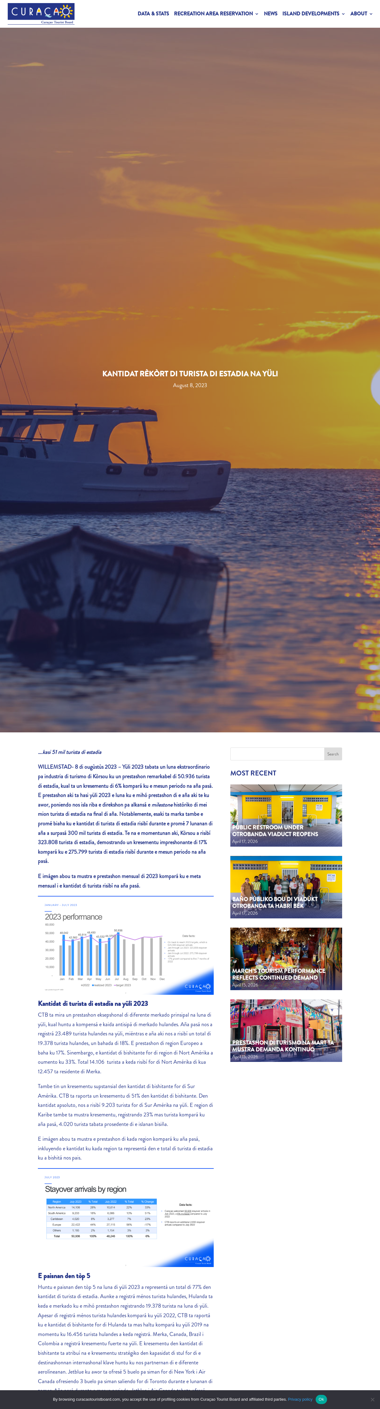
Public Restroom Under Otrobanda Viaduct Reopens (275, 831)
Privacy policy (300, 1399)
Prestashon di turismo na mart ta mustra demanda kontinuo (283, 1046)
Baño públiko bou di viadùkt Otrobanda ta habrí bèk (274, 902)
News (270, 13)
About (358, 13)
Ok (321, 1399)
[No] (372, 1399)
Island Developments (310, 13)
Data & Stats (153, 13)
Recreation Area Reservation (213, 13)
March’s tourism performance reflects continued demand (278, 974)
